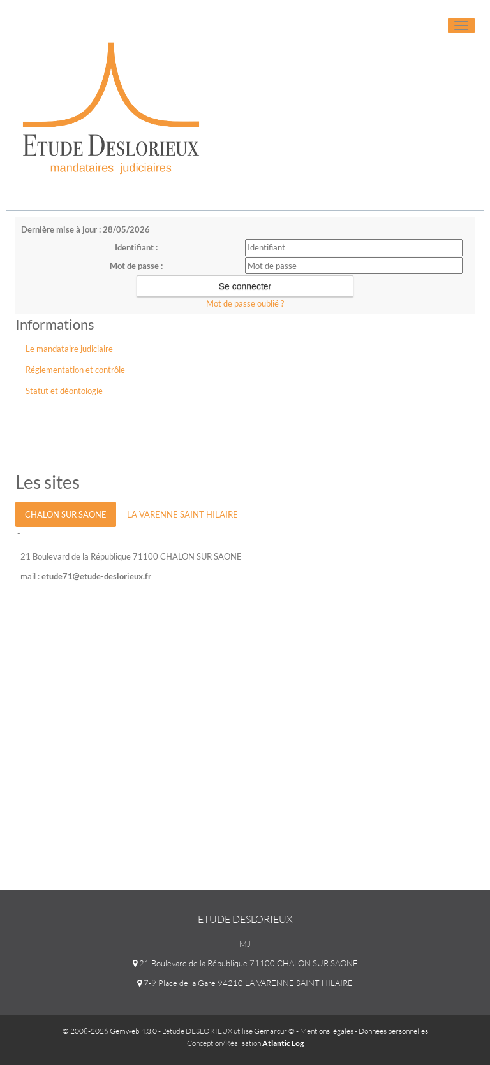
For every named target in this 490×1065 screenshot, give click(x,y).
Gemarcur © (274, 1031)
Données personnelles (393, 1031)
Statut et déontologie (64, 391)
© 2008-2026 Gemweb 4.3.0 (110, 1031)
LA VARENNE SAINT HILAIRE (182, 514)
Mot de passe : (136, 266)
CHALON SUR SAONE (66, 514)
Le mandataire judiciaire (69, 349)
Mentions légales (326, 1031)
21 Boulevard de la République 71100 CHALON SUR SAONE (245, 963)
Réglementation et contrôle (75, 370)
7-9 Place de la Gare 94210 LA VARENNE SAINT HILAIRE (245, 983)
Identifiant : (136, 247)
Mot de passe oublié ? (245, 303)
